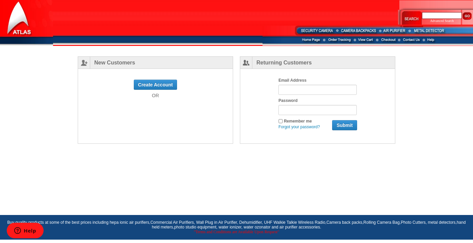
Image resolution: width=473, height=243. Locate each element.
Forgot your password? (299, 127)
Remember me (295, 121)
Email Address (292, 80)
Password (288, 100)
